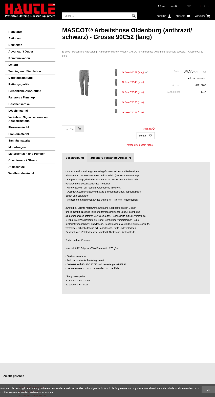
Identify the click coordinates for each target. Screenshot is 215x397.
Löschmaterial (18, 110)
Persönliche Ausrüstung (24, 91)
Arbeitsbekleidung (108, 51)
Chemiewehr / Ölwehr (22, 160)
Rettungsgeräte (18, 84)
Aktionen (14, 38)
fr (204, 6)
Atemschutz (16, 166)
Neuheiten (15, 45)
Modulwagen (17, 147)
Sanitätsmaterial (19, 140)
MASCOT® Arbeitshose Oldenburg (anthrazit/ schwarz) (157, 51)
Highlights (15, 31)
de (201, 6)
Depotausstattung (20, 77)
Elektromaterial (18, 127)
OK (208, 389)
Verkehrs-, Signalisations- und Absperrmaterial (28, 119)
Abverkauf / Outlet (20, 51)
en (209, 6)
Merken (145, 135)
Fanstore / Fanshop (21, 97)
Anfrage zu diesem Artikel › (140, 145)
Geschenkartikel (19, 104)
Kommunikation (19, 58)
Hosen (123, 51)
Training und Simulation (24, 71)
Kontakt (173, 6)
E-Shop (161, 6)
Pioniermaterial (18, 134)
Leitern (13, 64)
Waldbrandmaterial (21, 173)
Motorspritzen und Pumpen (26, 153)
